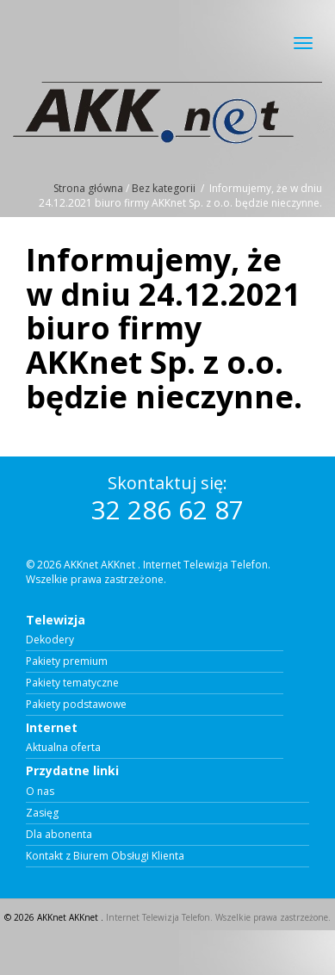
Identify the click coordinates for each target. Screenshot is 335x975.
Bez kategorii (163, 188)
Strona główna (88, 188)
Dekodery (50, 640)
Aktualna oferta (63, 747)
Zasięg (42, 813)
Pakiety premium (67, 661)
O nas (40, 791)
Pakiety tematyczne (72, 683)
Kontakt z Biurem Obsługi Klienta (105, 856)
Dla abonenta (59, 834)
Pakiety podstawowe (76, 704)
